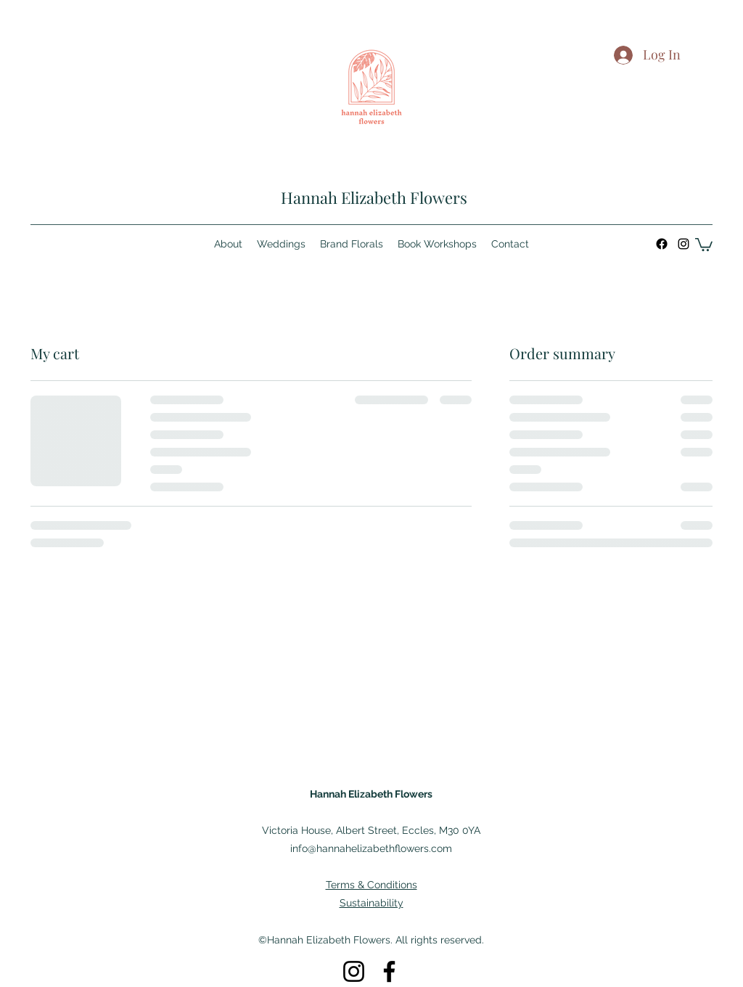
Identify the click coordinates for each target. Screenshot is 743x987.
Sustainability (371, 903)
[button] (704, 244)
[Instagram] (683, 244)
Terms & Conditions (371, 884)
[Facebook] (661, 244)
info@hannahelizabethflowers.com (371, 848)
